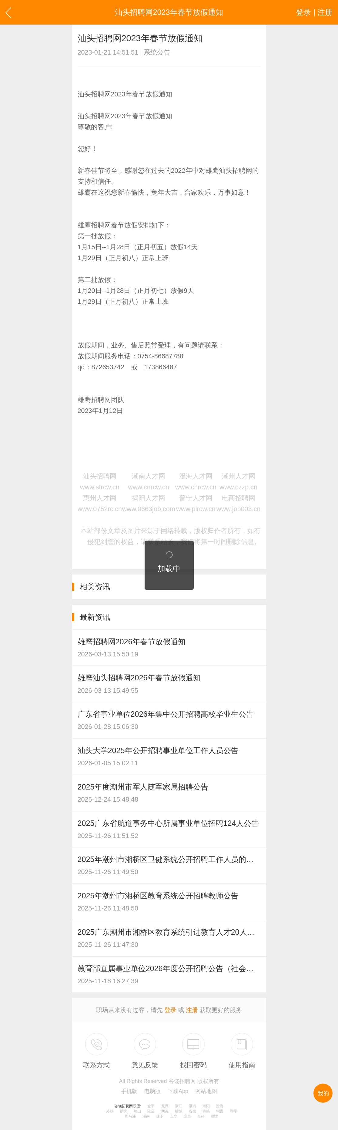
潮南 (192, 1106)
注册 (192, 1010)
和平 (233, 1111)
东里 (187, 1116)
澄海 (219, 1106)
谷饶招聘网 (124, 1106)
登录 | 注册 (314, 12)
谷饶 (192, 1111)
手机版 (129, 1091)
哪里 (215, 1116)
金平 (151, 1106)
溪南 (146, 1116)
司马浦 (130, 1116)
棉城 (178, 1111)
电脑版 (152, 1091)
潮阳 (206, 1106)
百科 (201, 1116)
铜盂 (219, 1111)
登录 (170, 1010)
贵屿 (206, 1111)
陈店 (151, 1111)
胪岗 (123, 1111)
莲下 (159, 1116)
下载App (178, 1091)
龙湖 (165, 1106)
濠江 (178, 1106)
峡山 (137, 1111)
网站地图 (206, 1091)
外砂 (109, 1111)
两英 (165, 1111)
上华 (173, 1116)
